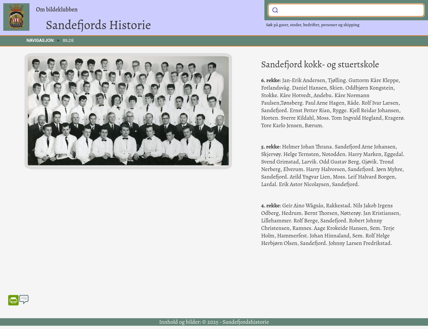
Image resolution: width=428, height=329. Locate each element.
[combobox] (346, 10)
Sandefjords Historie (98, 24)
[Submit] (275, 9)
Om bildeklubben (57, 9)
